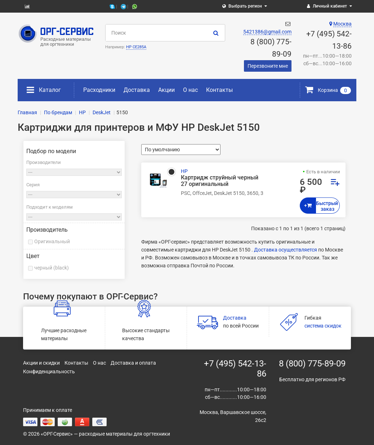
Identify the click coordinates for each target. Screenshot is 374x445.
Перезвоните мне (268, 66)
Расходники (99, 89)
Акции (166, 89)
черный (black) (51, 268)
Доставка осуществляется (285, 250)
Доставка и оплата (133, 363)
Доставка (137, 89)
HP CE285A (136, 47)
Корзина (328, 90)
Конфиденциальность (49, 371)
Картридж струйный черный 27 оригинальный (219, 180)
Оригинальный (52, 241)
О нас (190, 89)
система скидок (323, 326)
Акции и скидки (41, 363)
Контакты (219, 89)
